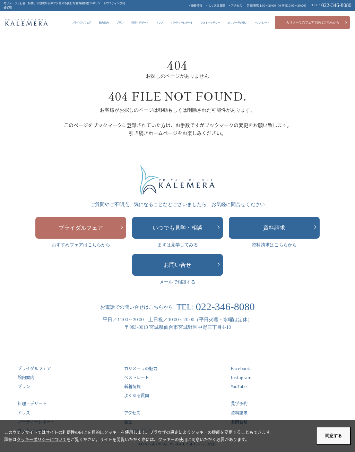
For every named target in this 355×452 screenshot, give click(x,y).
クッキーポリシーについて (42, 439)
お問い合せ (192, 265)
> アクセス (235, 5)
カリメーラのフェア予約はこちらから (317, 22)
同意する (333, 435)
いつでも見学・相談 (186, 228)
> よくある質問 (215, 5)
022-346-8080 (331, 5)
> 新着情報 (195, 5)
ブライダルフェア (91, 228)
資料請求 (290, 228)
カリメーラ (26, 22)
